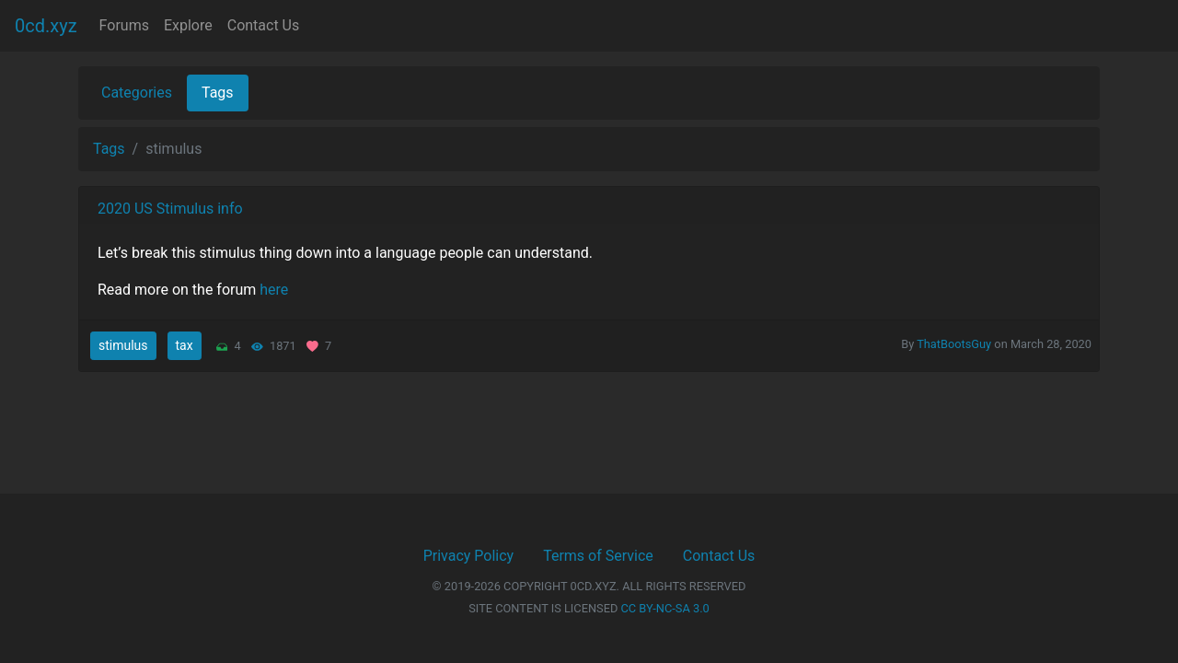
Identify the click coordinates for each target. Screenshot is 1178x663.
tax (184, 345)
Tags (218, 92)
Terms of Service (598, 555)
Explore (188, 25)
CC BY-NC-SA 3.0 (665, 608)
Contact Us (263, 25)
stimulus (123, 345)
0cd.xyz (46, 26)
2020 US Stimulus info (170, 208)
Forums (124, 25)
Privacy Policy (468, 555)
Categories (136, 92)
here (274, 289)
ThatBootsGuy (954, 344)
